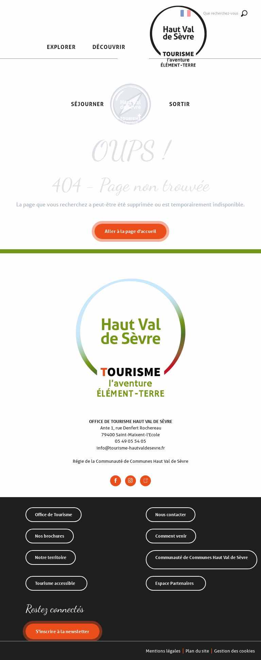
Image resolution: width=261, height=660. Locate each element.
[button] (61, 47)
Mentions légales (163, 651)
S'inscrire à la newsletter (62, 631)
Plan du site (197, 651)
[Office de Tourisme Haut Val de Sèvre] (130, 121)
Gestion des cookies (234, 651)
